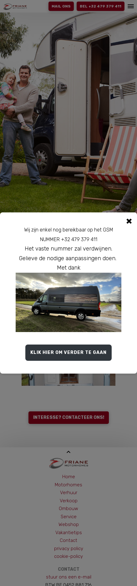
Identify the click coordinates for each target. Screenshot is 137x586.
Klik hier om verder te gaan (68, 352)
